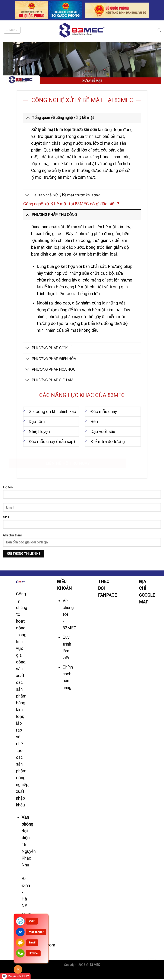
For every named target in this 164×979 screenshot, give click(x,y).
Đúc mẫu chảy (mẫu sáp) (52, 441)
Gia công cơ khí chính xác (52, 411)
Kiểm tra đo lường (108, 441)
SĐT (82, 524)
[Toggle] (27, 117)
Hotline (33, 953)
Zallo (32, 921)
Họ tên (82, 494)
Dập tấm (37, 421)
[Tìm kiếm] (159, 30)
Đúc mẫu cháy (104, 411)
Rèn (94, 421)
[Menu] (12, 30)
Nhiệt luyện (39, 431)
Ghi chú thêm (82, 545)
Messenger (36, 931)
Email (32, 942)
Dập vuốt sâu (103, 431)
